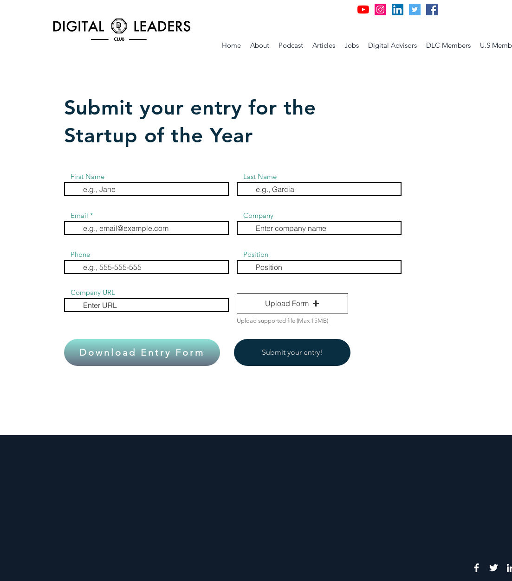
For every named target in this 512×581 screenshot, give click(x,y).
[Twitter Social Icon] (415, 9)
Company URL (93, 292)
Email (79, 215)
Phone (80, 254)
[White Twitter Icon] (493, 568)
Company (258, 215)
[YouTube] (363, 9)
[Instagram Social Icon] (380, 9)
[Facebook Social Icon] (432, 9)
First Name (87, 176)
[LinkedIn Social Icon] (397, 9)
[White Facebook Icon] (476, 568)
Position (255, 254)
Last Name (260, 176)
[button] (292, 303)
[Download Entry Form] (142, 352)
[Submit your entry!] (292, 352)
